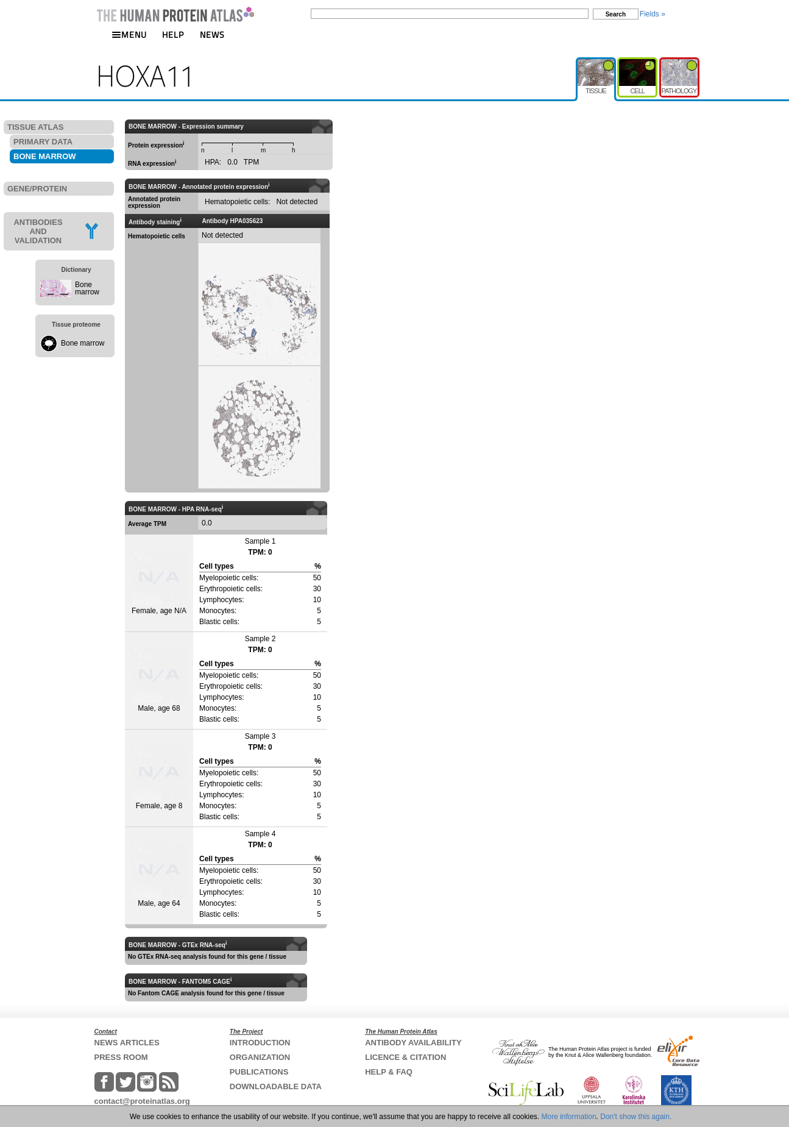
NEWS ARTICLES (127, 1042)
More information (569, 1116)
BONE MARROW (44, 156)
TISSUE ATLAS (35, 127)
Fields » (652, 14)
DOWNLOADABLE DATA (276, 1086)
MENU (129, 34)
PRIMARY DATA (43, 141)
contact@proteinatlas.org (142, 1101)
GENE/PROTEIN (37, 188)
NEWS (212, 34)
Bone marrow (87, 288)
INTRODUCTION (260, 1042)
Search (616, 14)
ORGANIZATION (260, 1057)
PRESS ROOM (121, 1057)
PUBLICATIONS (259, 1071)
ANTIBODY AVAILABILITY (413, 1042)
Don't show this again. (635, 1116)
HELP (173, 34)
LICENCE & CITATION (405, 1057)
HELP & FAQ (388, 1071)
